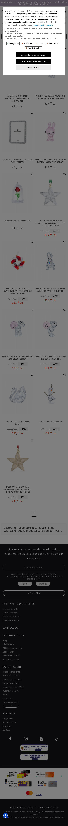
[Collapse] (4, 11)
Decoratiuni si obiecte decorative (28, 23)
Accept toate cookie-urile (33, 123)
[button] (5, 816)
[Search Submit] (63, 17)
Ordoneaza (50, 36)
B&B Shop (6, 23)
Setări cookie (33, 135)
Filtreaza (17, 36)
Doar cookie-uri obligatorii (33, 129)
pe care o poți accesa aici (43, 93)
